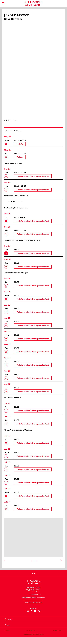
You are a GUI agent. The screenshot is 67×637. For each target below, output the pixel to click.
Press (7, 625)
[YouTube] (35, 611)
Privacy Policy (57, 630)
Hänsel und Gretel (11, 163)
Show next (61, 560)
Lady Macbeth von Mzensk (14, 240)
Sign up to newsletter (32, 602)
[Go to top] (33, 573)
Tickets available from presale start (33, 176)
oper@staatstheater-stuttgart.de (33, 597)
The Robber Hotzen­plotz (13, 196)
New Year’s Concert (11, 398)
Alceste (7, 430)
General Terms (31, 630)
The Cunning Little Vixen (13, 208)
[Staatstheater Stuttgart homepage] (34, 3)
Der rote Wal (9, 202)
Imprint (7, 630)
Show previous (4, 560)
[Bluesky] (39, 611)
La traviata (8, 273)
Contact (8, 619)
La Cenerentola (10, 131)
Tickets (20, 144)
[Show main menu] (3, 3)
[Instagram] (28, 611)
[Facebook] (31, 611)
